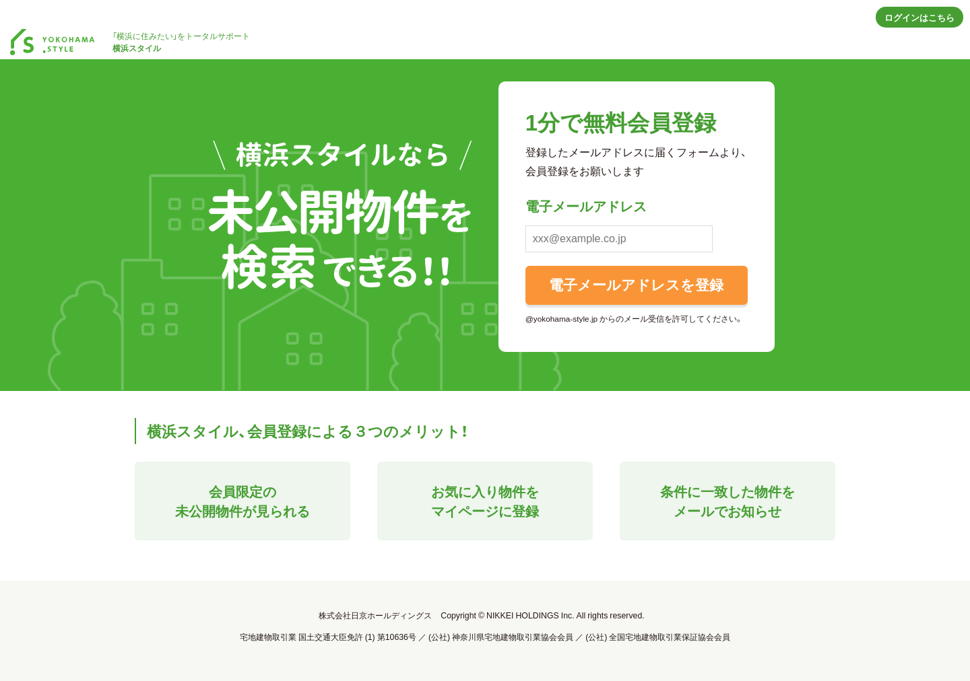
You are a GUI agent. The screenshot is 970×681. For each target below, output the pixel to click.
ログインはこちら (919, 17)
